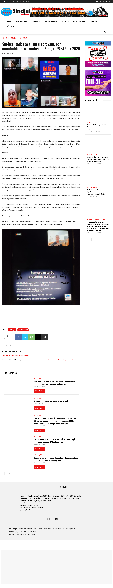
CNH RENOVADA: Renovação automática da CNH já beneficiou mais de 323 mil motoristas (54, 440)
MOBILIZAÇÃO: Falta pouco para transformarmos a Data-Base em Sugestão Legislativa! (98, 159)
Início (5, 38)
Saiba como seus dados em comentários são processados (54, 360)
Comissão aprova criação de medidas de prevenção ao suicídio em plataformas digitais (56, 459)
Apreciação (12, 330)
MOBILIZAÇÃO (92, 154)
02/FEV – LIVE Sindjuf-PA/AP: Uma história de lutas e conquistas (96, 127)
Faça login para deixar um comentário (16, 355)
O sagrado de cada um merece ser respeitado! (53, 401)
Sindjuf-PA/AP (92, 122)
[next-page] (9, 473)
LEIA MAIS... (39, 391)
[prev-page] (5, 473)
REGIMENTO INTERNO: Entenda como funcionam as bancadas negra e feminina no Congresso (54, 382)
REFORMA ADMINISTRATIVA (96, 219)
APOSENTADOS (92, 187)
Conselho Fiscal (23, 330)
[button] (105, 31)
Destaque (23, 38)
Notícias (13, 38)
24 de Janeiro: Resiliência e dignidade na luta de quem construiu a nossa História (96, 192)
